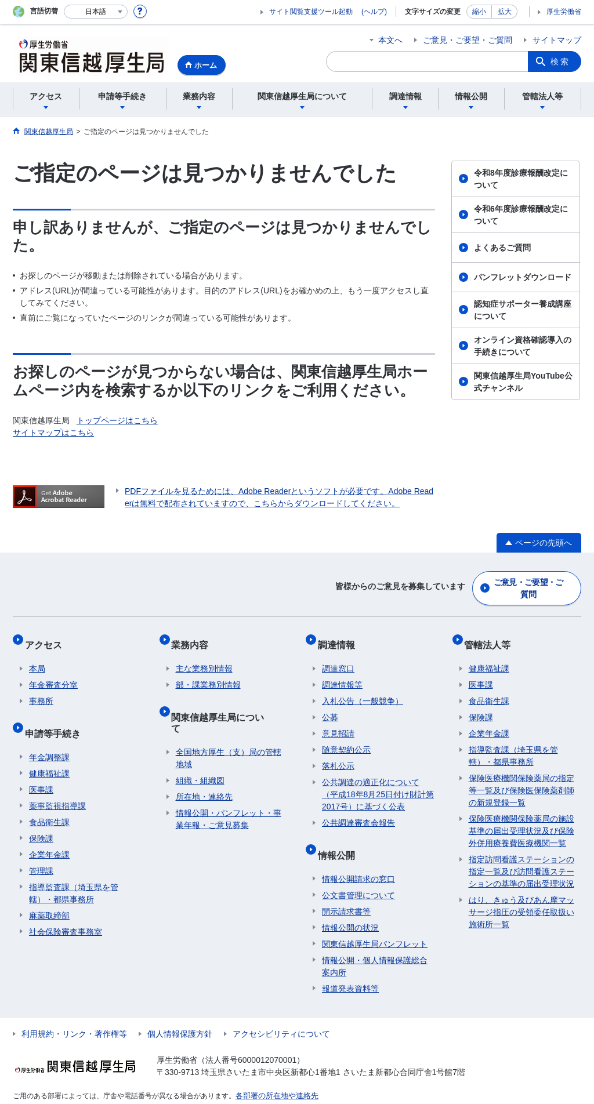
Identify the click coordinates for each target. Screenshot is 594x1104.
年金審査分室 (53, 672)
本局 (37, 655)
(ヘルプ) (374, 12)
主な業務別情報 (204, 655)
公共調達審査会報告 (358, 810)
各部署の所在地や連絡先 (274, 1073)
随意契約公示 (346, 737)
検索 (560, 61)
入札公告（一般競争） (362, 688)
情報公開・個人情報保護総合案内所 (375, 943)
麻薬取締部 (49, 893)
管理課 (41, 848)
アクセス (47, 636)
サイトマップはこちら (53, 432)
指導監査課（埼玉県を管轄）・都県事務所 (73, 870)
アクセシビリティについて (281, 1011)
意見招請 (338, 720)
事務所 (41, 688)
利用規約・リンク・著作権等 (74, 1011)
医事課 (41, 767)
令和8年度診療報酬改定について (521, 179)
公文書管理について (358, 872)
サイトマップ (557, 40)
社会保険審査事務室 (65, 909)
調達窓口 (338, 655)
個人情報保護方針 (179, 1011)
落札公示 (338, 753)
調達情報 (340, 636)
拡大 (505, 12)
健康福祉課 (49, 751)
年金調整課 (49, 734)
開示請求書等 (346, 889)
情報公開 (340, 837)
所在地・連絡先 (204, 763)
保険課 (41, 815)
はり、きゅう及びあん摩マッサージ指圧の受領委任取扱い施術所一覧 (521, 899)
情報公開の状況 (350, 905)
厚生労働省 (563, 12)
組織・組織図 (200, 746)
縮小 (479, 12)
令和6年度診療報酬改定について (521, 215)
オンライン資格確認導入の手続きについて (522, 346)
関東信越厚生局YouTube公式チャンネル (523, 382)
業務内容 (194, 636)
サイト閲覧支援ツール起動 (311, 12)
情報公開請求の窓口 (358, 856)
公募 (330, 704)
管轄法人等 (492, 636)
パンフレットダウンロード (522, 277)
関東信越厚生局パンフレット (375, 921)
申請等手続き (57, 715)
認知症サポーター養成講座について (522, 310)
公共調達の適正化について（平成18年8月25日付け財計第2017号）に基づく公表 (378, 781)
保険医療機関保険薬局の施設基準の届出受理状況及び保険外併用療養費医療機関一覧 (521, 818)
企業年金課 (49, 832)
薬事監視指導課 (57, 783)
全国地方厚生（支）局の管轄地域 (228, 724)
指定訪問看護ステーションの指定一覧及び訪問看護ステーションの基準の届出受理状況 (521, 859)
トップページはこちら (117, 420)
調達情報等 (342, 672)
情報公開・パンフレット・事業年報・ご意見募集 (228, 785)
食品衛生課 (49, 799)
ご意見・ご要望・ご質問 (467, 40)
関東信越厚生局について (227, 699)
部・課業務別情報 (208, 672)
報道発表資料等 (350, 966)
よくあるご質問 (502, 247)
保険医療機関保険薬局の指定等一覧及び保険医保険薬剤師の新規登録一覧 (521, 777)
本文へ (390, 40)
